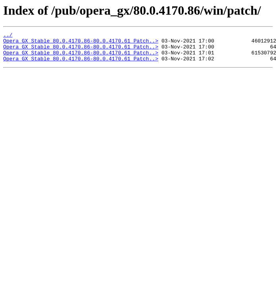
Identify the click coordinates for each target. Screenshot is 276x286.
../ (7, 35)
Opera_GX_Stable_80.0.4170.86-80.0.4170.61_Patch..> (80, 42)
